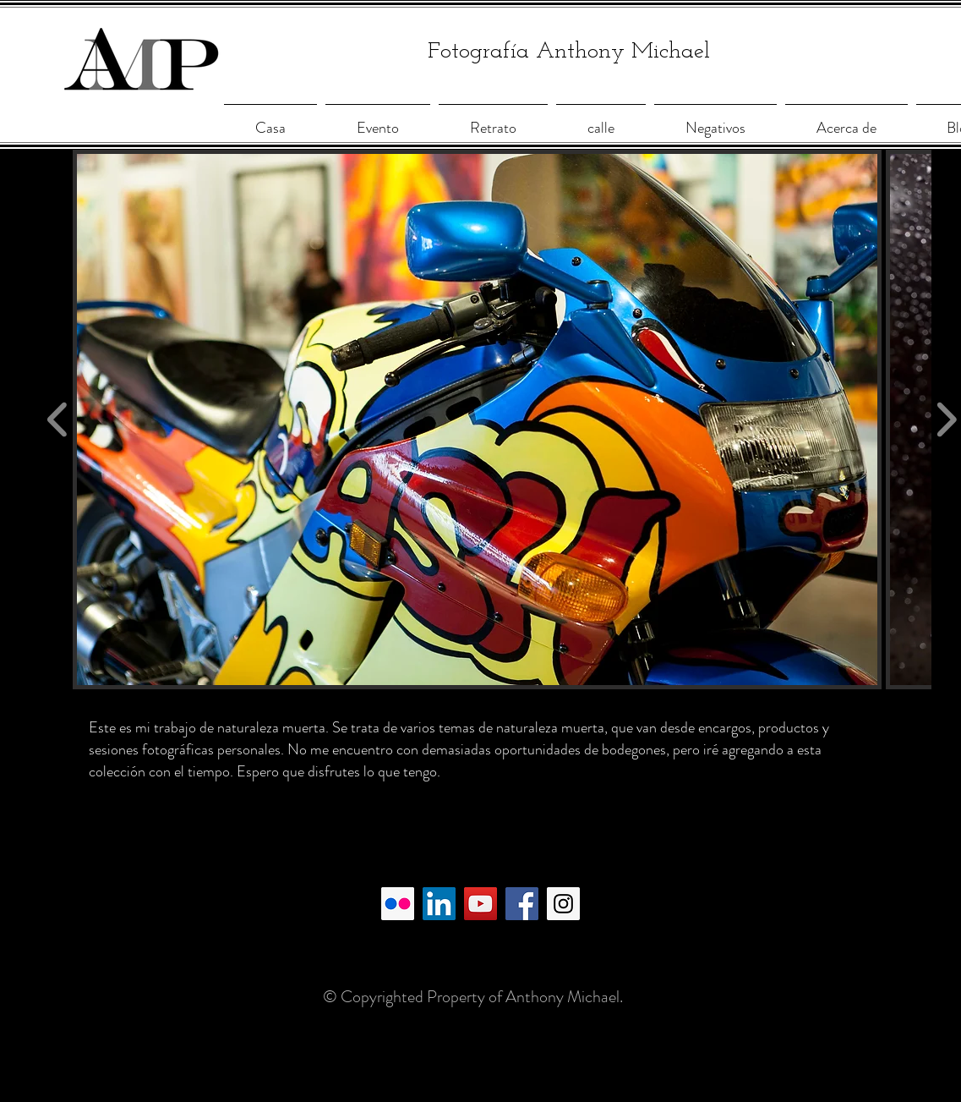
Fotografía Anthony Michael (569, 52)
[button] (477, 419)
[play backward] (58, 419)
